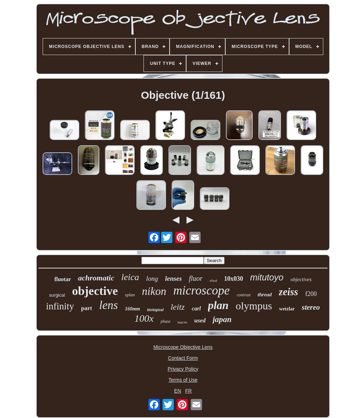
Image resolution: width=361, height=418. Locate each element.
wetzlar (287, 308)
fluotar (62, 279)
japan (222, 319)
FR (188, 391)
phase (166, 321)
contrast (244, 294)
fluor (196, 278)
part (86, 308)
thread (265, 294)
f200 (311, 293)
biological (155, 310)
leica (130, 277)
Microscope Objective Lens (183, 347)
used (200, 320)
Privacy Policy (182, 369)
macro (182, 322)
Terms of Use (183, 380)
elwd (213, 280)
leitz (178, 306)
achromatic (96, 277)
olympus (253, 305)
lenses (173, 278)
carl (196, 308)
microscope (201, 290)
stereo (311, 307)
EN (177, 391)
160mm (132, 308)
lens (108, 305)
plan (218, 305)
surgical (57, 295)
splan (130, 294)
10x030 (233, 278)
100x (143, 318)
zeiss (288, 291)
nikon (154, 291)
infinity (60, 306)
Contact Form (183, 358)
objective (95, 290)
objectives (301, 279)
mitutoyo (266, 277)
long (152, 278)
